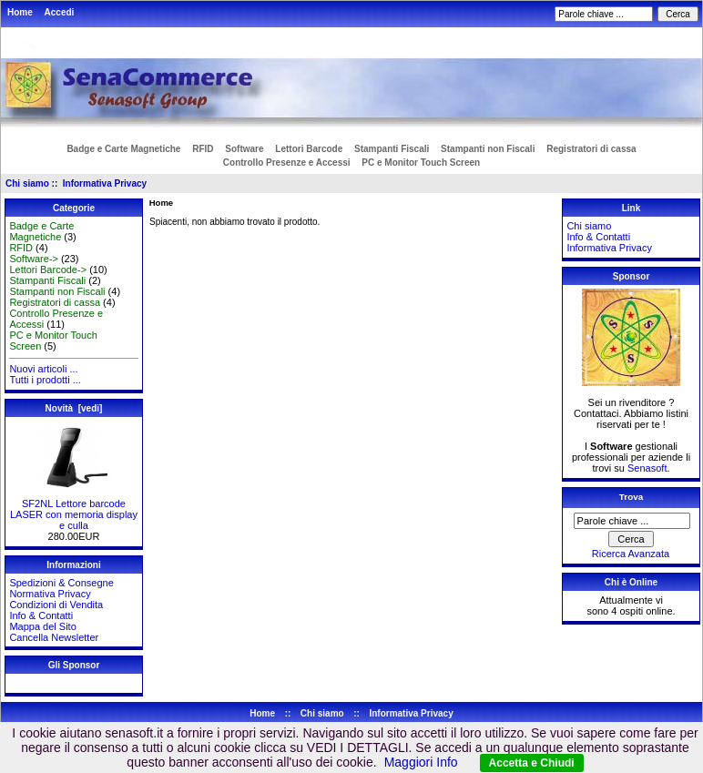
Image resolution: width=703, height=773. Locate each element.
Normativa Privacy (49, 593)
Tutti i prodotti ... (44, 379)
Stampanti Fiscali (391, 149)
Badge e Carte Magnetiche (123, 149)
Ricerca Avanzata (630, 553)
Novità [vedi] (74, 408)
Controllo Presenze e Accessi (287, 163)
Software (244, 149)
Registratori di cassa (591, 149)
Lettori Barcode (308, 149)
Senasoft (647, 468)
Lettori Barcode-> (48, 269)
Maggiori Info (421, 762)
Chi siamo (27, 183)
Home (20, 12)
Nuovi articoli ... (43, 368)
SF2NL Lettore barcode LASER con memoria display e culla (74, 510)
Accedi (60, 12)
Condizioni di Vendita (56, 604)
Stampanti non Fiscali (488, 149)
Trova (631, 497)
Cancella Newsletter (53, 637)
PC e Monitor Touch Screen (421, 163)
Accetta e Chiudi (532, 763)
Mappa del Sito (42, 626)
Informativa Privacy (105, 183)
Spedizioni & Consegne (61, 582)
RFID (202, 149)
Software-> (33, 258)
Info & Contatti (41, 615)
